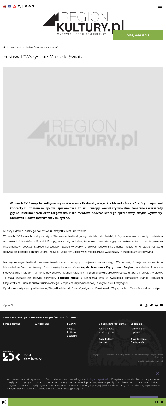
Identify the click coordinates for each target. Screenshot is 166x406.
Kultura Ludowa (106, 328)
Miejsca (71, 328)
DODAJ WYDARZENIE (138, 35)
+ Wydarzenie (139, 339)
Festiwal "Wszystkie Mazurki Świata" (42, 47)
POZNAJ (71, 323)
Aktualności (16, 47)
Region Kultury (83, 23)
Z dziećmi (72, 335)
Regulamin (136, 332)
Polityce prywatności (98, 379)
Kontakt (103, 342)
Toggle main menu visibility (160, 5)
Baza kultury (106, 339)
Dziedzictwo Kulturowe (112, 323)
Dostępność (137, 342)
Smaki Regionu (106, 332)
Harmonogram (138, 328)
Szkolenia (136, 323)
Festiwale (72, 332)
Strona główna (11, 323)
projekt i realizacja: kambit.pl (150, 361)
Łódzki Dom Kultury (22, 357)
